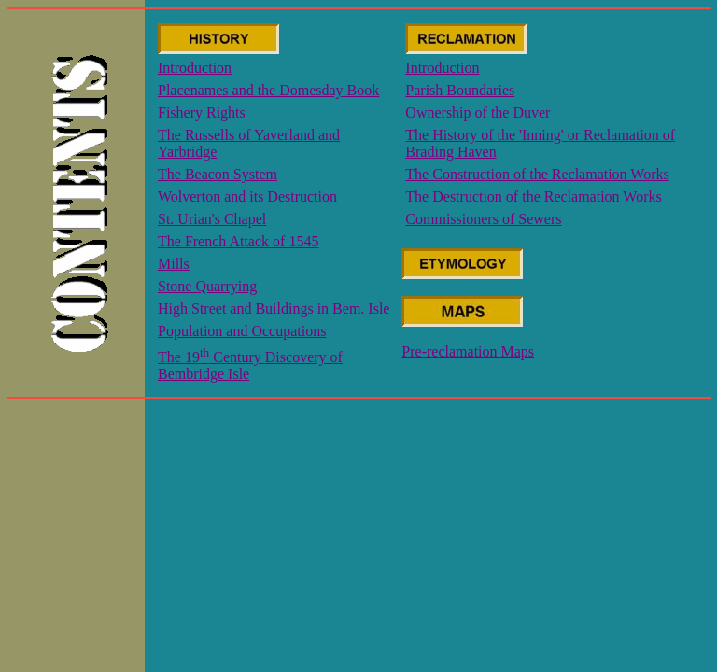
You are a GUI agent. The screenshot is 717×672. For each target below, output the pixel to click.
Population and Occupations (242, 331)
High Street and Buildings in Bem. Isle (273, 308)
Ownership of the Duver (477, 112)
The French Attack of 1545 (238, 241)
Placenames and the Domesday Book (268, 90)
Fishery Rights (202, 112)
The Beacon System (217, 174)
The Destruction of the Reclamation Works (533, 196)
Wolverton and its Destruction (247, 196)
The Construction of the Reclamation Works (536, 174)
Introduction (195, 68)
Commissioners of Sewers (483, 219)
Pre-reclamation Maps (467, 351)
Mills (174, 264)
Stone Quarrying (207, 286)
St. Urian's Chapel (212, 219)
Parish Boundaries (459, 90)
